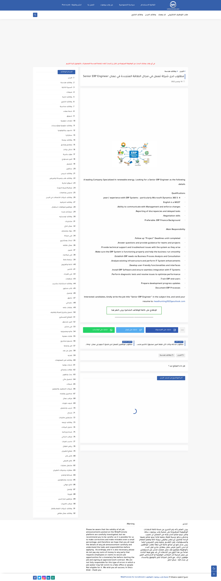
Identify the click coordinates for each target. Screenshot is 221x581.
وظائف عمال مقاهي (64, 514)
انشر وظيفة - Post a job (71, 5)
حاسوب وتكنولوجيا (65, 131)
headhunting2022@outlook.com (169, 302)
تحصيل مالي (67, 380)
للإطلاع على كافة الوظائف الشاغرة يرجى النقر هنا (134, 310)
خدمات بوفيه (67, 365)
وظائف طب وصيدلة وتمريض (60, 178)
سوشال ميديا (66, 212)
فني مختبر (68, 327)
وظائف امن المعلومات (63, 360)
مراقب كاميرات (66, 504)
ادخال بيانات (67, 150)
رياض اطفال (67, 447)
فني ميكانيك (67, 255)
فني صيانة (68, 236)
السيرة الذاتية (67, 88)
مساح (70, 413)
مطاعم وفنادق (66, 145)
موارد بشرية (67, 155)
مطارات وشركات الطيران (62, 470)
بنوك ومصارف (66, 231)
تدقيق (70, 298)
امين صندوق (67, 322)
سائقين (69, 169)
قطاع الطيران (67, 451)
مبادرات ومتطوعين (65, 480)
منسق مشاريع (66, 341)
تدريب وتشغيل (66, 408)
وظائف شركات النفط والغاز (61, 509)
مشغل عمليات (66, 466)
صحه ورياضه (67, 432)
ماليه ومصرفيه (66, 332)
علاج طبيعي (67, 461)
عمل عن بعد (67, 351)
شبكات (69, 384)
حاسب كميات (67, 442)
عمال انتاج (68, 226)
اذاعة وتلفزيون (66, 265)
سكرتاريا (69, 135)
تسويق (69, 116)
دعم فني (69, 303)
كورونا (70, 494)
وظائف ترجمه (67, 423)
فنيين (70, 250)
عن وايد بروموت (106, 5)
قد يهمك (162, 15)
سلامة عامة (67, 260)
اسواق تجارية (67, 183)
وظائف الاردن (150, 15)
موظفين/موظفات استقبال (62, 207)
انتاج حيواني (68, 485)
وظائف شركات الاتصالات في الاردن (59, 198)
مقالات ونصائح (66, 370)
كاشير (70, 269)
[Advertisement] (110, 41)
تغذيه (70, 356)
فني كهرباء (68, 274)
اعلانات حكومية (66, 121)
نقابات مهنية (67, 336)
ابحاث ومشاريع (66, 241)
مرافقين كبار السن (65, 499)
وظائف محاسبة (66, 107)
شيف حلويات (67, 403)
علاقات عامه (67, 308)
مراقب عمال (67, 399)
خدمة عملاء (67, 111)
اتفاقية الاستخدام (148, 5)
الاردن (182, 72)
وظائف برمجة (67, 140)
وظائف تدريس (66, 174)
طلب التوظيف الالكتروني (178, 15)
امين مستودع (67, 159)
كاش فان (68, 456)
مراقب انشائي (67, 437)
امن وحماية (68, 346)
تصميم (69, 164)
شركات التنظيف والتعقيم (62, 389)
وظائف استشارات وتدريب (62, 284)
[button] (162, 330)
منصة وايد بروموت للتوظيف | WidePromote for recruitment (145, 577)
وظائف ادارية (67, 97)
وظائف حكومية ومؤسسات (61, 126)
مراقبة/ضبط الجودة (64, 188)
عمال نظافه (67, 246)
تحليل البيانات (66, 427)
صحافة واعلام (66, 475)
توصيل (69, 293)
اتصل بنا (91, 5)
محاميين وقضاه (66, 394)
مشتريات (68, 222)
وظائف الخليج (137, 15)
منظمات (69, 279)
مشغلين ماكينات (65, 418)
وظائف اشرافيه (66, 202)
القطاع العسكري (65, 317)
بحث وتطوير (67, 375)
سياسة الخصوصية (127, 5)
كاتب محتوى (67, 289)
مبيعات (69, 92)
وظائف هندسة (170, 72)
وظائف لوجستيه (65, 217)
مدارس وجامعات (65, 193)
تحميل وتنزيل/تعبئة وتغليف (61, 313)
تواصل (69, 490)
